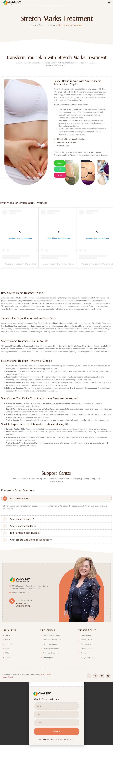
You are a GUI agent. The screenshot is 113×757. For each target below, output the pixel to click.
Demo (60, 175)
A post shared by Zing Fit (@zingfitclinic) (20, 264)
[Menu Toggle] (109, 2)
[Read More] (20, 602)
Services (43, 25)
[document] (56, 713)
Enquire (60, 163)
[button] (56, 683)
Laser (52, 25)
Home (33, 25)
